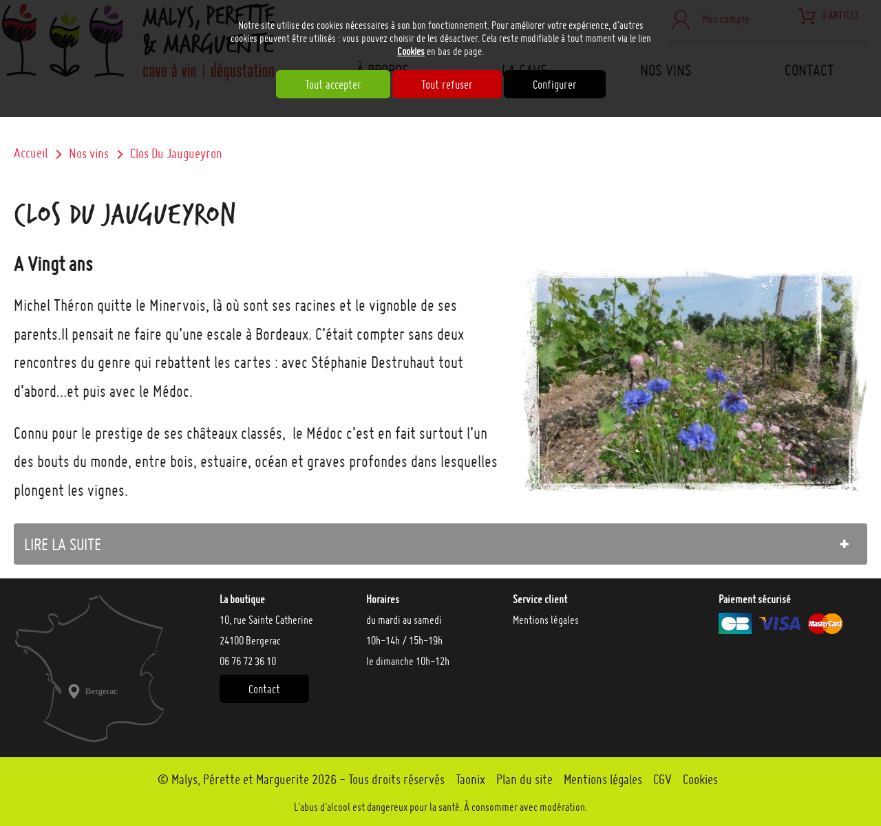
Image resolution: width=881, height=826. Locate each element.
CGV (662, 779)
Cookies (411, 51)
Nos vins (89, 153)
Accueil (30, 152)
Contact (264, 689)
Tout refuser (447, 84)
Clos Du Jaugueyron (176, 153)
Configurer (555, 84)
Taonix (470, 779)
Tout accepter (333, 84)
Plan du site (524, 779)
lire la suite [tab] (62, 544)
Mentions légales (546, 620)
